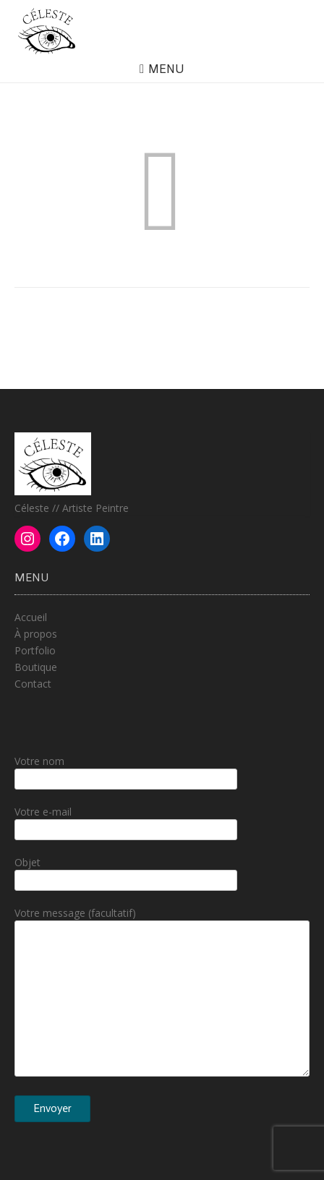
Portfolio (35, 650)
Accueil (30, 617)
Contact (32, 684)
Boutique (35, 667)
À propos (35, 634)
